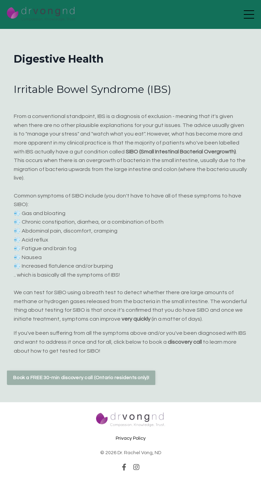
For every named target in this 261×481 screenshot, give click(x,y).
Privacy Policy (131, 438)
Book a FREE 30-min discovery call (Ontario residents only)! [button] (81, 377)
